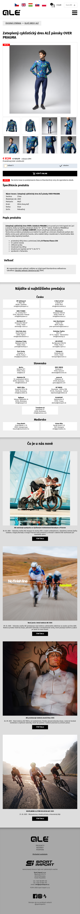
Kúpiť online (40, 173)
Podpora (40, 850)
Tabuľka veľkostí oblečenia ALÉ (27, 270)
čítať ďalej (40, 538)
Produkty (40, 846)
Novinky (40, 848)
